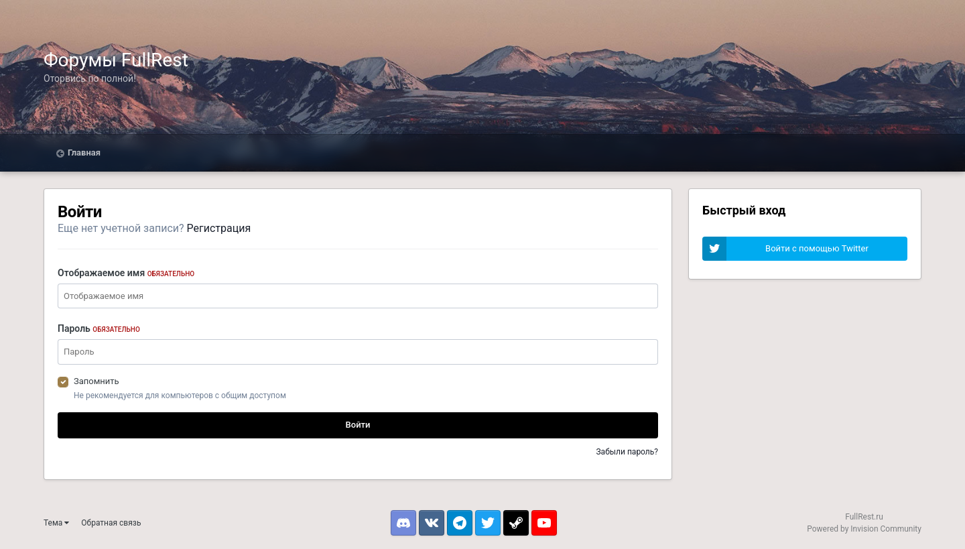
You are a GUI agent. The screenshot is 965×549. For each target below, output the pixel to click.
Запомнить (96, 381)
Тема (56, 523)
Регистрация (219, 228)
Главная (84, 152)
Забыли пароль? (627, 451)
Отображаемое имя (126, 272)
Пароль (99, 328)
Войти (358, 425)
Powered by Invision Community (864, 529)
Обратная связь (111, 523)
